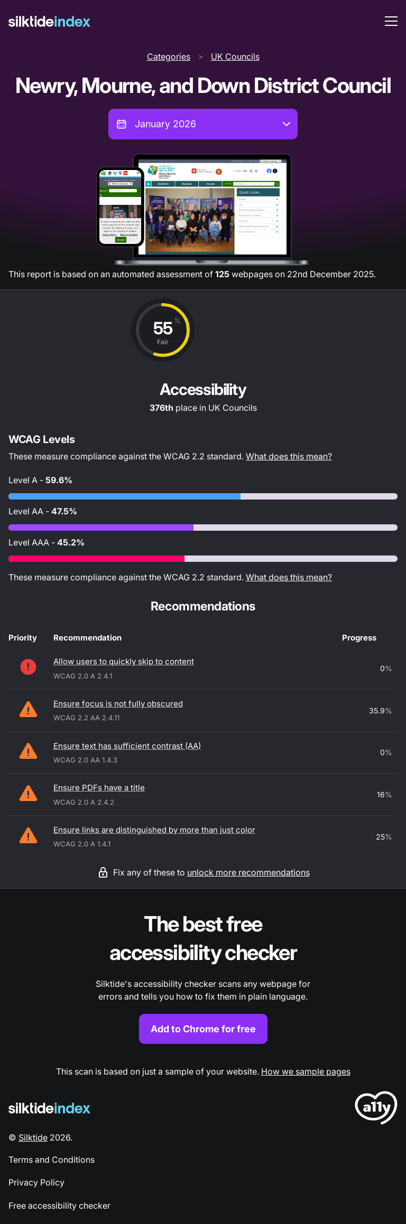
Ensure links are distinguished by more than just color (154, 830)
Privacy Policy (36, 1182)
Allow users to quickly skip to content (123, 661)
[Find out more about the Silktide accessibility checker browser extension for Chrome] (203, 977)
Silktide (33, 1137)
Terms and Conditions (51, 1159)
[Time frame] (203, 124)
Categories (168, 56)
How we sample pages (305, 1071)
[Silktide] (49, 21)
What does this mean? (289, 456)
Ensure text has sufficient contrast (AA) (127, 746)
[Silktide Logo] (49, 1108)
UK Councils (235, 56)
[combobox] (203, 124)
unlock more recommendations (248, 872)
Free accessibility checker (59, 1205)
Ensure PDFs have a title (99, 788)
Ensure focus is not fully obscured (118, 704)
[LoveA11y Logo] (376, 1109)
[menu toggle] (391, 21)
